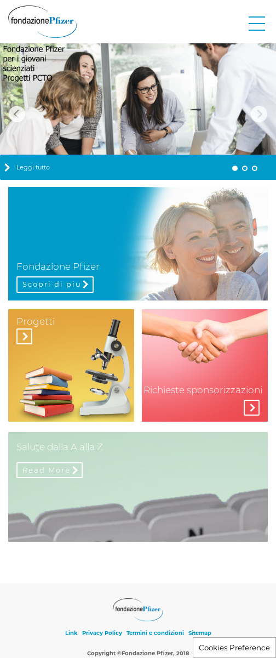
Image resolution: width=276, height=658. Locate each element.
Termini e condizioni (155, 633)
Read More (46, 470)
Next (259, 114)
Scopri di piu (52, 284)
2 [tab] (245, 168)
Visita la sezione (24, 336)
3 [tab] (254, 168)
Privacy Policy (102, 633)
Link (71, 633)
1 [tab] (235, 168)
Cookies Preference (234, 647)
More (252, 408)
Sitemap (199, 633)
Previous (17, 114)
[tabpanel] (138, 111)
